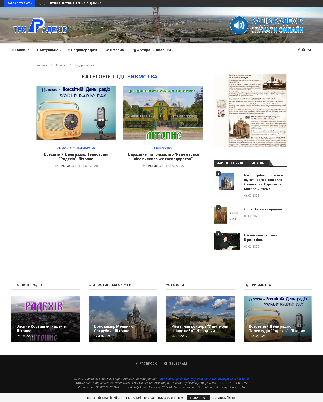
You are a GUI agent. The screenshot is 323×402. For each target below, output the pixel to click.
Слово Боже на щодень (263, 209)
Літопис (115, 50)
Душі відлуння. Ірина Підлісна (76, 3)
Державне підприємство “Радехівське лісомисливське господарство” (163, 156)
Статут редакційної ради (230, 379)
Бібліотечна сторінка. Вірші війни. (261, 237)
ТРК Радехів (67, 165)
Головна (20, 50)
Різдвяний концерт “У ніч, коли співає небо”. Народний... (199, 328)
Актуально (47, 50)
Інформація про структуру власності (184, 379)
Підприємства (86, 147)
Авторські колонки (152, 50)
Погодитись (198, 397)
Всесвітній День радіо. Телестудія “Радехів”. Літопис (76, 156)
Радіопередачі (82, 50)
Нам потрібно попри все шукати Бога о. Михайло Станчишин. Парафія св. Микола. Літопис (263, 182)
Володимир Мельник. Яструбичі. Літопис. (114, 328)
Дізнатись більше (224, 397)
